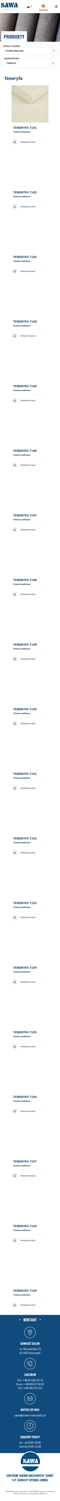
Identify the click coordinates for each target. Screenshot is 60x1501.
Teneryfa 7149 (25, 644)
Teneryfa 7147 (25, 515)
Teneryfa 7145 (25, 386)
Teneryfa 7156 (25, 1096)
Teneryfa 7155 (25, 1032)
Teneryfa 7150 (25, 709)
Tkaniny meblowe (21, 132)
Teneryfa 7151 (25, 773)
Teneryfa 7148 (25, 580)
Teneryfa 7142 (25, 192)
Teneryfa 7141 (25, 127)
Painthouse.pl (24, 1493)
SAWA (36, 1491)
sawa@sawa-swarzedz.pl (30, 1415)
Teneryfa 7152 (25, 838)
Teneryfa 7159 (25, 1290)
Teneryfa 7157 (25, 1161)
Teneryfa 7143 (25, 257)
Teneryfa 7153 (25, 903)
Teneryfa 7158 (25, 1226)
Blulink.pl (43, 1493)
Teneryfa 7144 (25, 321)
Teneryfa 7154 (25, 967)
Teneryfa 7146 (25, 450)
